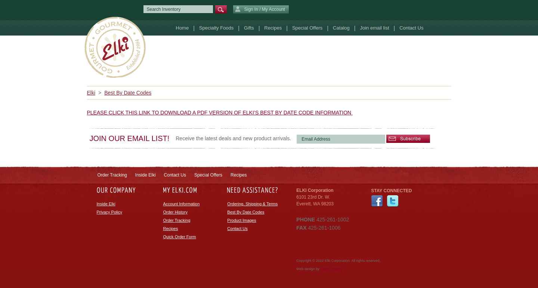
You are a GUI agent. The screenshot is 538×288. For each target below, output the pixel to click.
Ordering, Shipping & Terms (252, 204)
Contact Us (411, 28)
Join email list (374, 28)
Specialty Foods (216, 28)
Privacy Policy (109, 212)
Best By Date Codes (127, 93)
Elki (91, 93)
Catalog (341, 28)
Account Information (181, 204)
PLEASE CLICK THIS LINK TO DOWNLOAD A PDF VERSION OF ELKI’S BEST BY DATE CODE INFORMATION (220, 113)
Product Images (241, 220)
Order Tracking (112, 175)
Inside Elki (145, 175)
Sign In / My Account (260, 9)
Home (182, 28)
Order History (175, 212)
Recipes (273, 28)
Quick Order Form (179, 237)
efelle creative (331, 269)
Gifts (249, 28)
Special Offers (307, 28)
